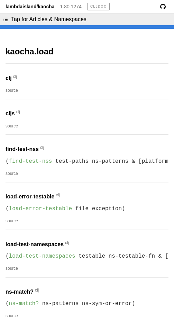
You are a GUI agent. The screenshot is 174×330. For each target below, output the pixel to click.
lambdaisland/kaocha (30, 6)
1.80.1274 (71, 6)
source (12, 90)
